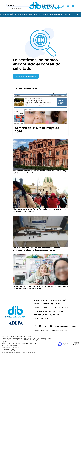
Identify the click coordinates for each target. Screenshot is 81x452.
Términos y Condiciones (41, 331)
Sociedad (29, 14)
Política (53, 300)
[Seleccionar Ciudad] (19, 5)
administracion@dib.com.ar (14, 345)
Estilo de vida (68, 14)
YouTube (50, 326)
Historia (48, 318)
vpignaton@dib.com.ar (30, 338)
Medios (65, 307)
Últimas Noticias (41, 300)
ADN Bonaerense (53, 14)
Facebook (35, 326)
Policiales (40, 14)
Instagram (40, 326)
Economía (10, 14)
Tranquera (38, 318)
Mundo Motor (55, 315)
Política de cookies (57, 331)
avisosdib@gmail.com (44, 338)
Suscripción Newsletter (62, 326)
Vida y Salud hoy (41, 315)
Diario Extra (58, 311)
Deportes (47, 311)
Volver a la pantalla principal (26, 76)
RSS (66, 331)
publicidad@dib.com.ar (15, 338)
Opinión (20, 14)
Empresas (38, 311)
